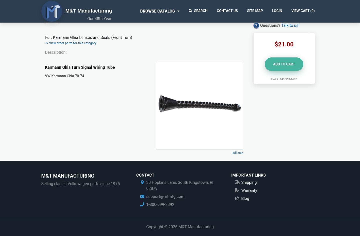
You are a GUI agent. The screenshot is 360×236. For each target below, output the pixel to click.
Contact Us (227, 11)
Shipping (249, 182)
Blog (245, 198)
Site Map (255, 11)
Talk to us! (290, 25)
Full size (237, 153)
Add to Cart (284, 64)
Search (198, 11)
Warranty (249, 190)
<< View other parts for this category (70, 43)
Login (277, 11)
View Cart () (303, 11)
